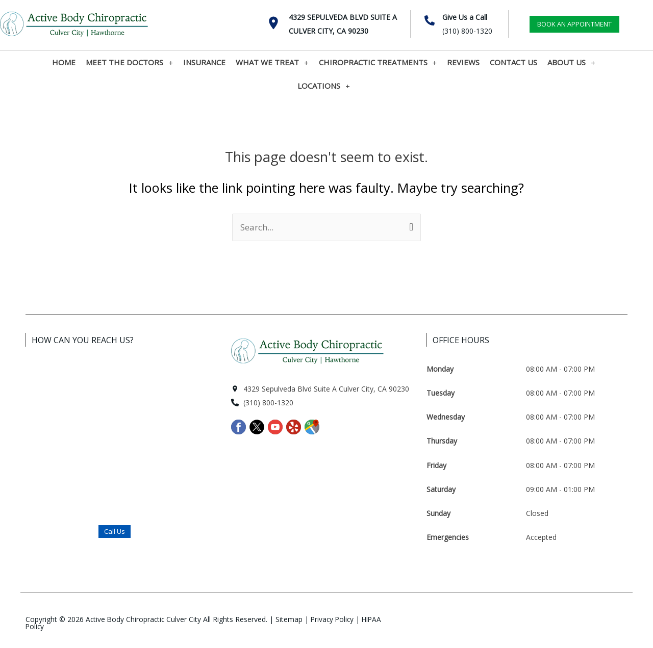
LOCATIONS (323, 86)
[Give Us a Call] (429, 20)
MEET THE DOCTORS (129, 62)
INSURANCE (204, 62)
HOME (64, 62)
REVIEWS (463, 62)
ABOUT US (571, 62)
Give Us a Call (464, 17)
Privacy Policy (335, 619)
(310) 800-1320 (467, 31)
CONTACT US (513, 62)
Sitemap (291, 619)
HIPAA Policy (47, 626)
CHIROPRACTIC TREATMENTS (378, 62)
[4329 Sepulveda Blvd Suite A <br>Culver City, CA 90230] (273, 23)
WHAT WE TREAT (272, 62)
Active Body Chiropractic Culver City (144, 619)
